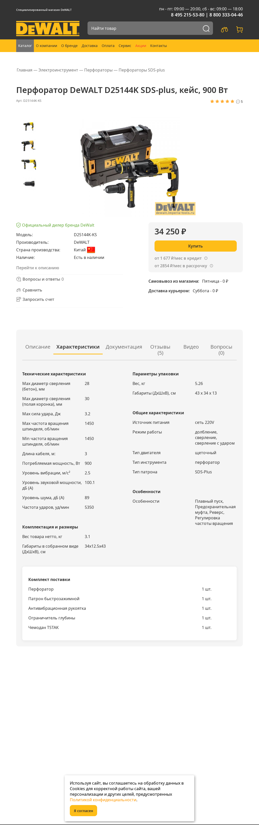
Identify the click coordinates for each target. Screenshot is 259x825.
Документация (124, 346)
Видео (191, 346)
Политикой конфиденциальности (103, 800)
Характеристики (78, 346)
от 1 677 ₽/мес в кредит (178, 258)
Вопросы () (221, 349)
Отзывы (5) (160, 349)
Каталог (25, 45)
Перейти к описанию (37, 267)
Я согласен (83, 810)
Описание (37, 346)
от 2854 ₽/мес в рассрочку (181, 265)
